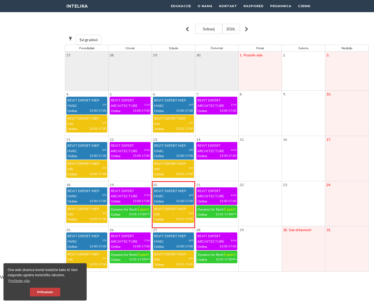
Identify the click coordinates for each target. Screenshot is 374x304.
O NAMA (205, 11)
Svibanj (209, 28)
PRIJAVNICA (280, 11)
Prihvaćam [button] (45, 292)
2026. (231, 28)
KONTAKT (228, 11)
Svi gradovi (89, 39)
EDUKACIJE (181, 11)
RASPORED (254, 11)
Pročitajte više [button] (19, 281)
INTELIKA (78, 11)
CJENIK (304, 11)
